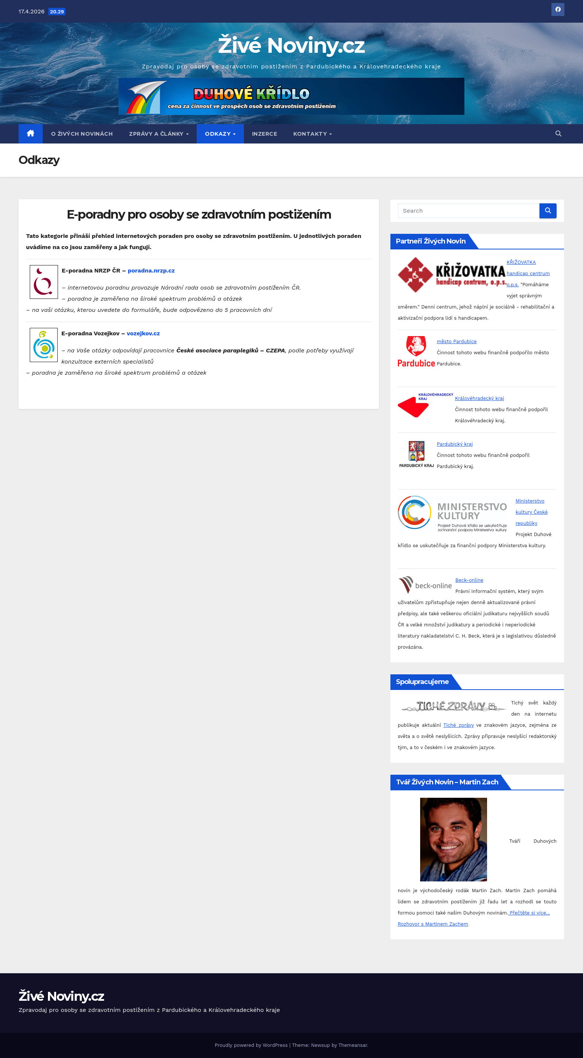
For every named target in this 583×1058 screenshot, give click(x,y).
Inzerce (264, 133)
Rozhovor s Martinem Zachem (433, 924)
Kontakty (311, 133)
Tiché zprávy (459, 725)
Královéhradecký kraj (479, 398)
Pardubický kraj (455, 444)
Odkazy (218, 133)
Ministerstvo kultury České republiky (532, 512)
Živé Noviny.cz (291, 45)
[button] (558, 133)
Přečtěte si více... (529, 913)
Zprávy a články (157, 133)
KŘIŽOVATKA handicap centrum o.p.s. (528, 273)
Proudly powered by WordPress (252, 1045)
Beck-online (469, 580)
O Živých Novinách (82, 133)
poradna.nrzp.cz (151, 270)
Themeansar (352, 1045)
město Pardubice (457, 341)
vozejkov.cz (143, 333)
